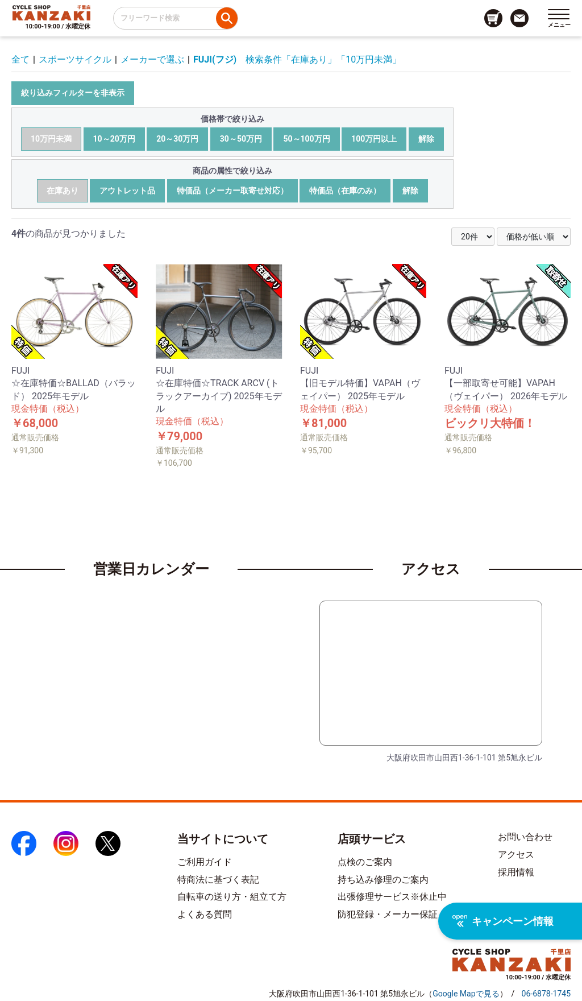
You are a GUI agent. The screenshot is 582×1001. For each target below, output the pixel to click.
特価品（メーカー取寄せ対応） (232, 190)
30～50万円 (241, 138)
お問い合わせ (525, 837)
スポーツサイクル (75, 59)
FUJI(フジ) (214, 59)
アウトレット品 (127, 190)
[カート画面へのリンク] (493, 18)
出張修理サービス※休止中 (392, 896)
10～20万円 (114, 138)
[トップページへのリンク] (51, 12)
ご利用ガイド (204, 862)
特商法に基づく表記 (218, 879)
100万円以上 (374, 138)
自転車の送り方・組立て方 (231, 896)
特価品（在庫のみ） (345, 190)
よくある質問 (204, 914)
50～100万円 (306, 138)
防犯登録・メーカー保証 (388, 914)
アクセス (516, 854)
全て (20, 59)
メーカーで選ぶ (152, 59)
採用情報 (516, 872)
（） (466, 993)
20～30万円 (177, 138)
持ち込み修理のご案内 (383, 879)
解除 (426, 138)
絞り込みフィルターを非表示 (72, 92)
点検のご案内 (365, 862)
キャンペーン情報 (503, 921)
